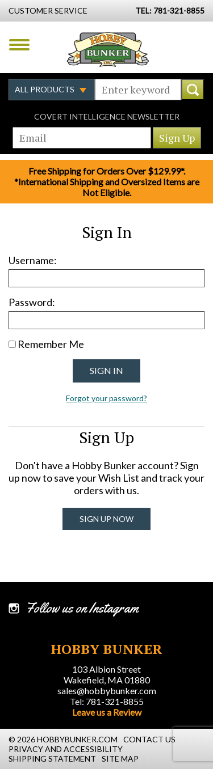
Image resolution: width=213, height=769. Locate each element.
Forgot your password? (106, 398)
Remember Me (51, 344)
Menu (19, 45)
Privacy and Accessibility (66, 749)
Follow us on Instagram (82, 608)
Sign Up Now (106, 519)
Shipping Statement (52, 758)
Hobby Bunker (107, 49)
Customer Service (48, 10)
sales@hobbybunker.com (106, 690)
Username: (33, 260)
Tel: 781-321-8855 (107, 701)
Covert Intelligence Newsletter (106, 116)
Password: (32, 302)
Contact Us (149, 739)
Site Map (120, 758)
